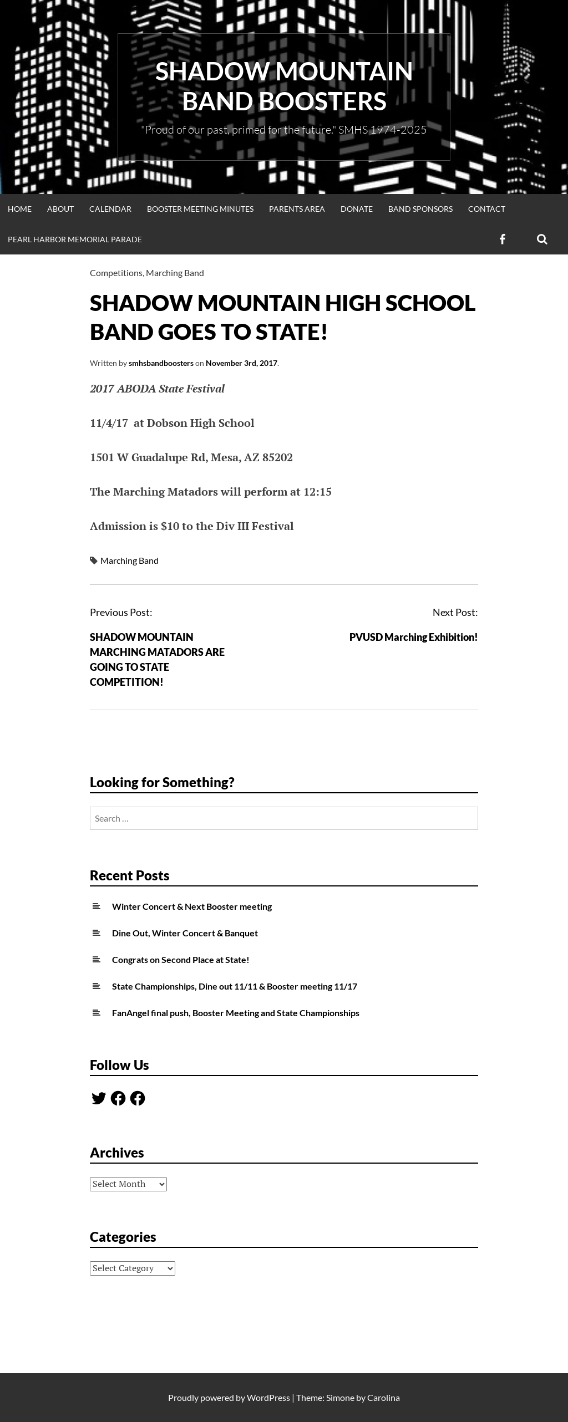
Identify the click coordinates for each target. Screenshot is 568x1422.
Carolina (383, 1397)
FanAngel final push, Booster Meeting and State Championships (235, 1012)
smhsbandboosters (161, 363)
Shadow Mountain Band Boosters (284, 86)
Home (20, 208)
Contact (486, 208)
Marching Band (175, 272)
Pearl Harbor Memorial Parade (75, 239)
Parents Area (297, 208)
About (60, 208)
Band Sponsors (420, 208)
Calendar (110, 208)
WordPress (268, 1397)
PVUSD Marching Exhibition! (413, 637)
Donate (357, 208)
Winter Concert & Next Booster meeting (192, 906)
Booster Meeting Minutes (200, 208)
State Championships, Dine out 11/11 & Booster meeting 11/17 (234, 986)
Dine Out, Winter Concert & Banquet (185, 932)
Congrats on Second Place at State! (181, 959)
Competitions (116, 272)
